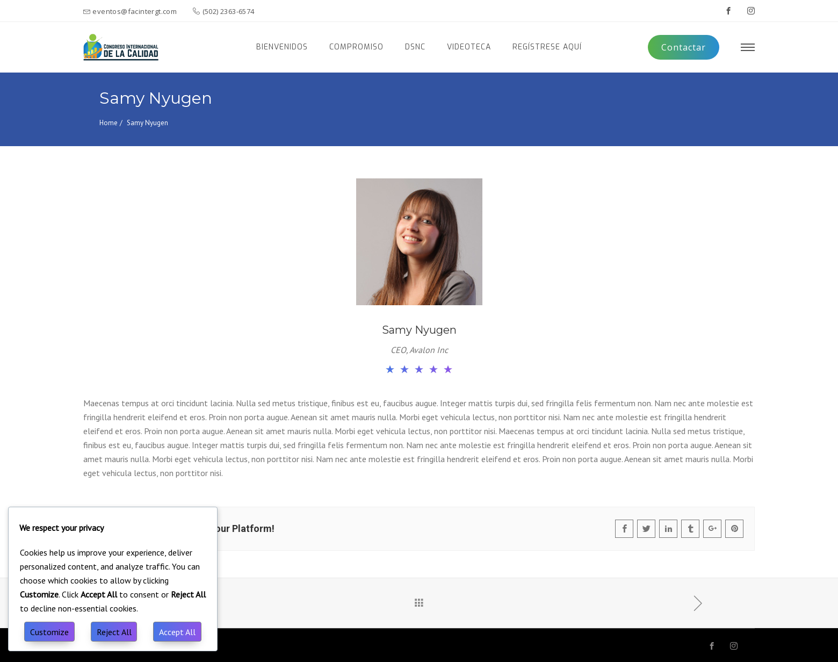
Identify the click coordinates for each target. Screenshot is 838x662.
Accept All (177, 632)
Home (108, 122)
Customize (49, 632)
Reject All (114, 632)
